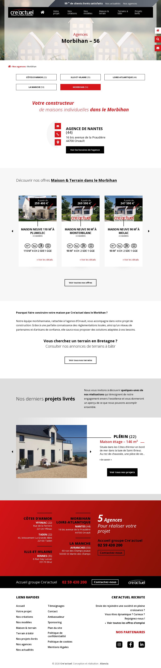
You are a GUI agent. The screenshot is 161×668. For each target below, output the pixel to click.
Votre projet (56, 12)
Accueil (9, 66)
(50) (36, 87)
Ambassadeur (56, 617)
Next (148, 231)
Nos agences (130, 3)
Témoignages (56, 606)
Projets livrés (138, 12)
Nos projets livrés (27, 639)
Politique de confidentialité (57, 634)
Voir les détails (45, 259)
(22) (36, 77)
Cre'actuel (66, 663)
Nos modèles (88, 12)
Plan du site (55, 628)
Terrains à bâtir (123, 12)
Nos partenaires (130, 632)
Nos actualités (113, 3)
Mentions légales (58, 647)
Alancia (104, 663)
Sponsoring (55, 622)
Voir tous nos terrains (80, 360)
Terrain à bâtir (25, 633)
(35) (80, 77)
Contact (53, 611)
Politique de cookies (60, 641)
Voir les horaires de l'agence (85, 149)
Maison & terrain (104, 12)
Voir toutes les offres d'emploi (126, 623)
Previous (12, 231)
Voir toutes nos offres (80, 282)
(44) (124, 77)
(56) (80, 87)
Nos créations (72, 12)
